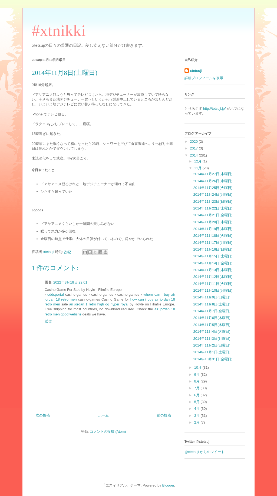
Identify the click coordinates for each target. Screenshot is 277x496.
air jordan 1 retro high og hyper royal (98, 304)
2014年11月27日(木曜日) (212, 174)
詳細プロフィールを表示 (203, 78)
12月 (198, 161)
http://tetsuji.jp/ (214, 108)
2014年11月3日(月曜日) (211, 339)
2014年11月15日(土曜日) (212, 256)
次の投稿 (43, 415)
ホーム (103, 415)
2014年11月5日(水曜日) (211, 325)
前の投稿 (164, 415)
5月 (197, 402)
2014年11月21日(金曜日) (212, 215)
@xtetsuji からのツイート (204, 452)
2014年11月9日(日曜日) (211, 297)
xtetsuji (196, 71)
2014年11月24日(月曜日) (212, 194)
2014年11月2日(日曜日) (211, 345)
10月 (198, 367)
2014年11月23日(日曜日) (212, 201)
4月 (197, 409)
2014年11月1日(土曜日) (211, 352)
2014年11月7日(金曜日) (211, 311)
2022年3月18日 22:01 (70, 282)
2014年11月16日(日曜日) (212, 249)
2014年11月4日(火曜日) (211, 331)
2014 (194, 155)
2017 (194, 148)
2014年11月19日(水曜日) (212, 229)
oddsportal (55, 294)
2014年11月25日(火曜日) (212, 188)
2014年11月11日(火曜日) (212, 284)
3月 (197, 416)
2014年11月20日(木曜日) (212, 222)
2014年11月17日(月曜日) (212, 243)
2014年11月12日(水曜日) (212, 277)
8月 (197, 381)
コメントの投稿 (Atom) (108, 432)
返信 (48, 321)
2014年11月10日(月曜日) (212, 290)
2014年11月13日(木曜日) (212, 270)
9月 (197, 374)
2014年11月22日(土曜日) (212, 208)
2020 (194, 141)
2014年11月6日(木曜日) (211, 318)
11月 (198, 168)
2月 (197, 422)
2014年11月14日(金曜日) (212, 263)
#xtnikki (59, 30)
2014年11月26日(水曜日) (212, 181)
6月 (197, 395)
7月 (197, 388)
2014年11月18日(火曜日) (212, 236)
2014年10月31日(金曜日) (212, 359)
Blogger (168, 485)
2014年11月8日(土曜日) (211, 304)
